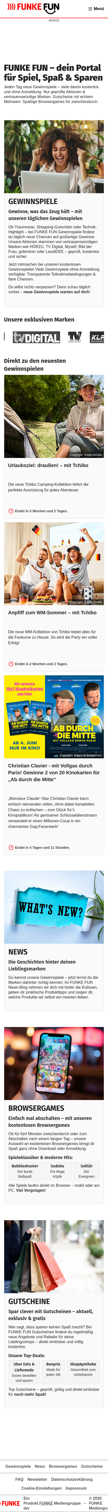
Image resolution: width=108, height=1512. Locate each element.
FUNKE (46, 1503)
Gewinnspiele (18, 1466)
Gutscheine (92, 1466)
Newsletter (37, 1479)
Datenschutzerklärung (72, 1479)
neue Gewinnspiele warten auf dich (56, 292)
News (40, 1466)
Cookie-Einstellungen (41, 1488)
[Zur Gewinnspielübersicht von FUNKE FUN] (33, 9)
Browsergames (63, 1466)
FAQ (19, 1479)
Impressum (76, 1488)
